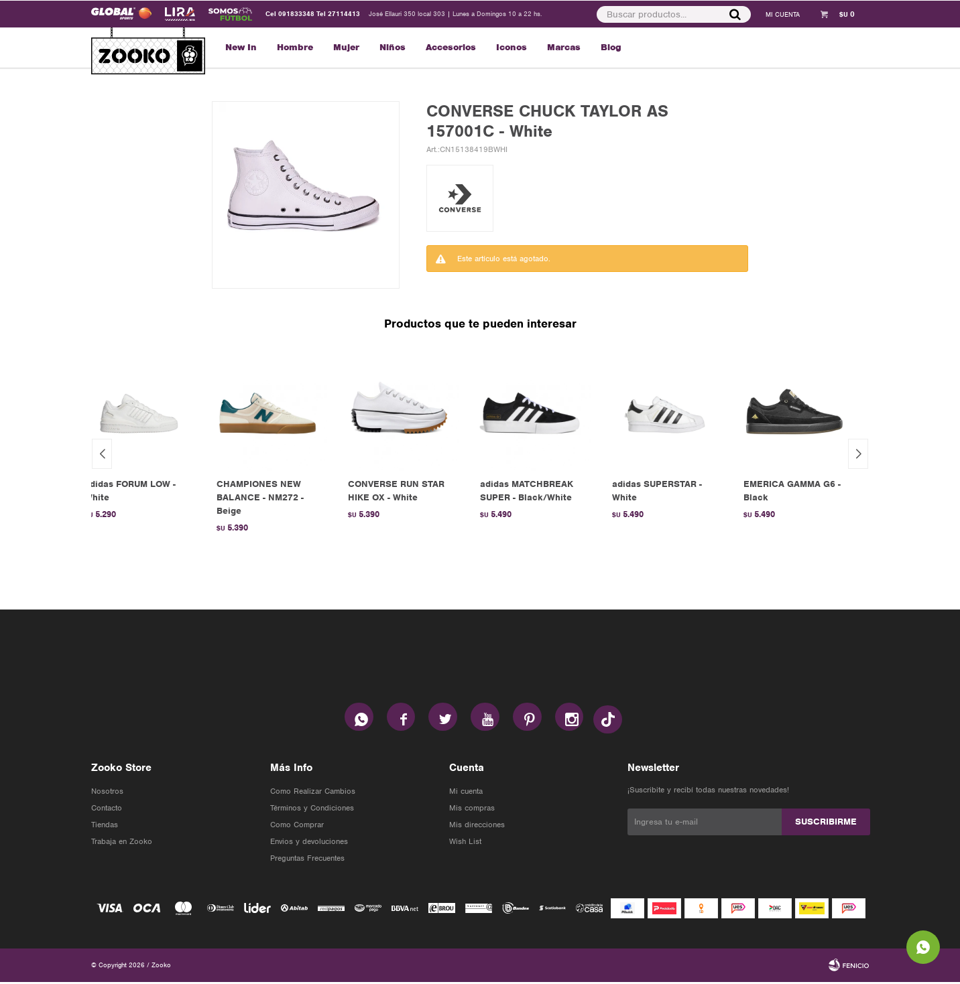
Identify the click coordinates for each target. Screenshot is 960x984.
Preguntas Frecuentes (307, 860)
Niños (392, 47)
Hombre (295, 47)
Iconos (511, 47)
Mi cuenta (466, 793)
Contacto (106, 809)
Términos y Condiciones (312, 809)
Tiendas (104, 826)
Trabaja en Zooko (121, 843)
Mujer (346, 47)
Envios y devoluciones (309, 843)
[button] (858, 454)
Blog (611, 47)
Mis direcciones (477, 826)
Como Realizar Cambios (312, 793)
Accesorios (451, 47)
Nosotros (107, 793)
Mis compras (472, 809)
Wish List (465, 843)
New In (241, 47)
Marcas (564, 47)
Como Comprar (297, 826)
